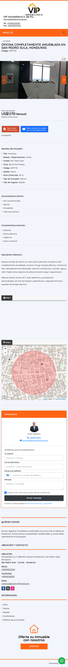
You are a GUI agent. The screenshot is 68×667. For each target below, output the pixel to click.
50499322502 (35, 437)
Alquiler (6, 612)
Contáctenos (9, 616)
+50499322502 (14, 25)
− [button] (5, 353)
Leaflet (44, 399)
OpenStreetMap (60, 399)
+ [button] (5, 349)
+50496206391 (13, 23)
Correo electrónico (12, 462)
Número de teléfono (13, 471)
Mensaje (8, 479)
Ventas (6, 608)
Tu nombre (9, 454)
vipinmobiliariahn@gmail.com (15, 19)
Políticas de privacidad (13, 620)
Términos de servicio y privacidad (39, 503)
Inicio (5, 604)
